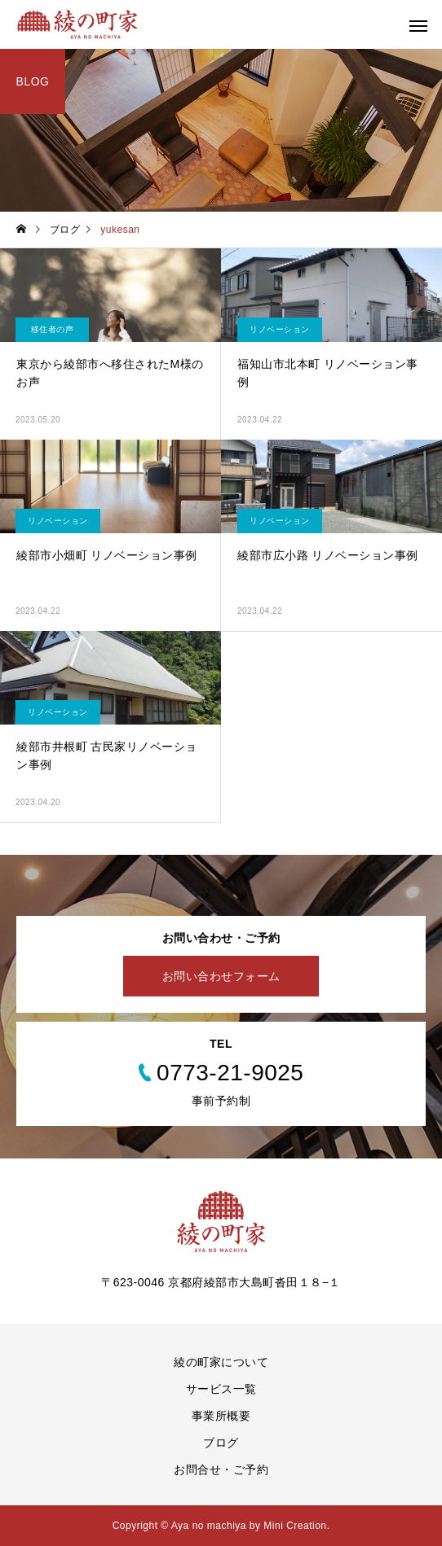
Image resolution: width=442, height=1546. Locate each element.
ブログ (221, 1442)
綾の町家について (221, 1362)
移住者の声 (52, 329)
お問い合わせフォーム (221, 976)
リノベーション (280, 329)
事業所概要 (221, 1415)
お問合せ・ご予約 (221, 1469)
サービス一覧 (221, 1388)
